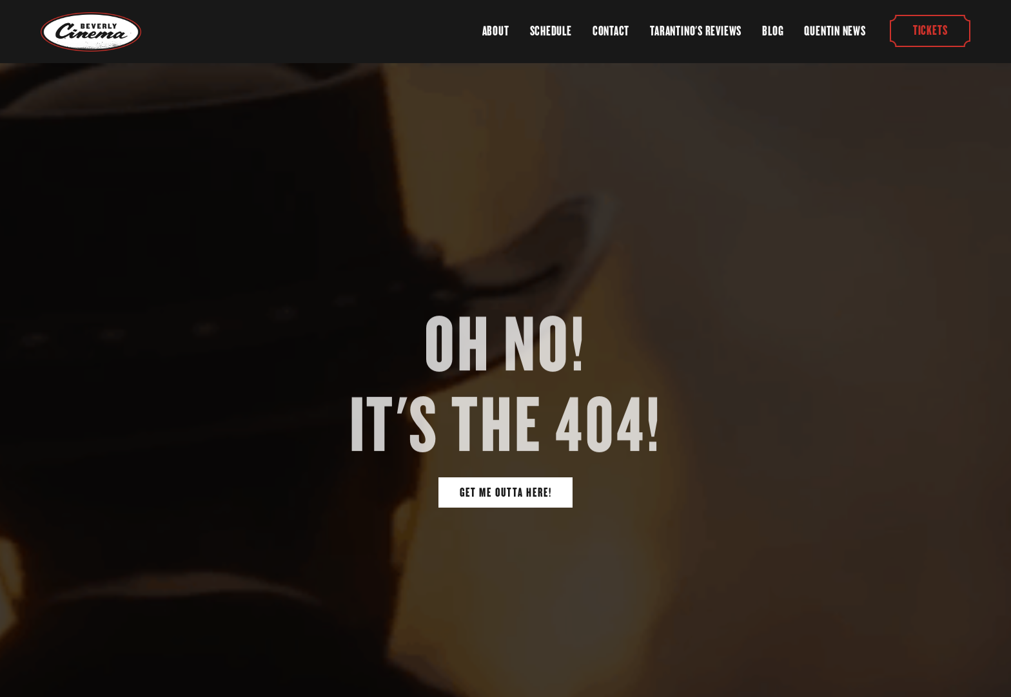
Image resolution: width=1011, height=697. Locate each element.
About (495, 31)
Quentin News (834, 31)
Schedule (551, 31)
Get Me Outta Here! (506, 492)
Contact (611, 31)
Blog (772, 31)
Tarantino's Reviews (695, 31)
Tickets (929, 31)
